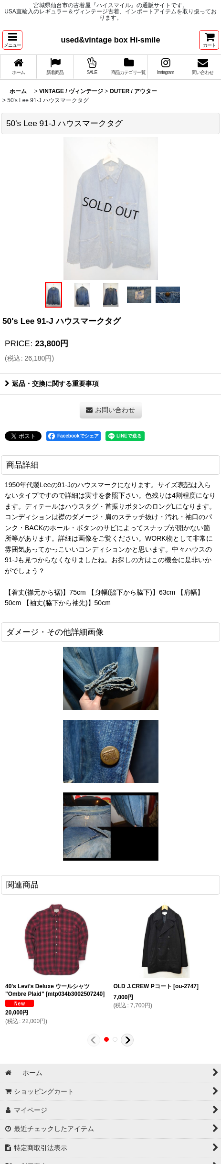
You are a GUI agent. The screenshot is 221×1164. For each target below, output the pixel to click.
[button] (12, 40)
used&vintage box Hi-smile (110, 39)
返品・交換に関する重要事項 (52, 383)
